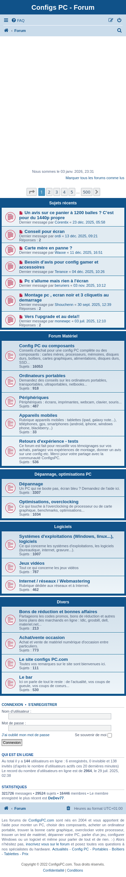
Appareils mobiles (38, 415)
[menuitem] (18, 20)
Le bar (26, 677)
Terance (61, 272)
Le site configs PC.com (43, 659)
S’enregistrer (42, 705)
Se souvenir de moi (93, 735)
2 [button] (49, 192)
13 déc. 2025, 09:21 (81, 236)
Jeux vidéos (32, 563)
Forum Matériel (62, 336)
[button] (32, 192)
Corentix (62, 222)
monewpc (63, 321)
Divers (63, 602)
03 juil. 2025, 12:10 (90, 321)
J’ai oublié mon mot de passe (25, 735)
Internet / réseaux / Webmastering (54, 581)
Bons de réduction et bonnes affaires (58, 611)
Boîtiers (118, 849)
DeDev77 (56, 798)
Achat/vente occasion (42, 637)
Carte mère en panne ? (48, 247)
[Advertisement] (63, 103)
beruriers (62, 285)
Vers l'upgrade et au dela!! (52, 316)
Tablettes (11, 854)
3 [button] (56, 192)
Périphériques (34, 397)
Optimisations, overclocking (49, 501)
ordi (58, 236)
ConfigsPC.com (41, 820)
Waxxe (60, 252)
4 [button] (64, 192)
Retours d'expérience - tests (48, 441)
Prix (25, 854)
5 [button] (72, 192)
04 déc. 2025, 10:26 (88, 272)
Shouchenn (64, 305)
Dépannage (31, 483)
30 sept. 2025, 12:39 (94, 305)
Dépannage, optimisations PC (63, 474)
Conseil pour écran (45, 231)
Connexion (12, 705)
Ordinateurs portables (42, 375)
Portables (100, 849)
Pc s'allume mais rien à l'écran (56, 280)
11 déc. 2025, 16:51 (86, 252)
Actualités (60, 849)
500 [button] (86, 192)
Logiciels (63, 526)
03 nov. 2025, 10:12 (89, 285)
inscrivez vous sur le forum (48, 844)
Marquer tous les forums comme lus (95, 178)
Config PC (80, 849)
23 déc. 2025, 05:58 (89, 222)
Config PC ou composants (47, 345)
